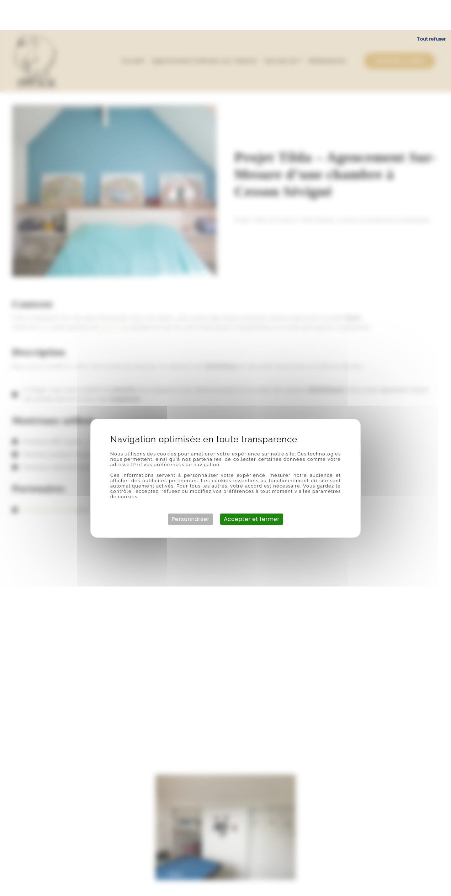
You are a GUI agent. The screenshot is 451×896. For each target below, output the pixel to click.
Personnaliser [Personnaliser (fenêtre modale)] (190, 489)
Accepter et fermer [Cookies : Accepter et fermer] (252, 489)
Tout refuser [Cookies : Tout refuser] (431, 8)
